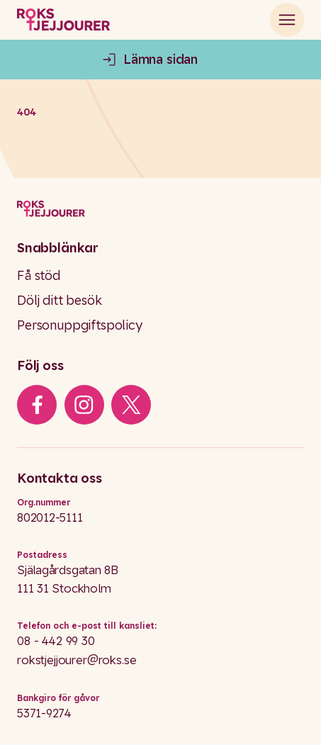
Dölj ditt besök (59, 300)
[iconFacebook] (37, 405)
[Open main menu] (287, 20)
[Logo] (160, 209)
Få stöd (38, 275)
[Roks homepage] (63, 20)
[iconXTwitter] (131, 405)
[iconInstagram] (84, 405)
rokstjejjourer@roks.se (76, 659)
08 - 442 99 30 (56, 640)
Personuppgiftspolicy (79, 325)
